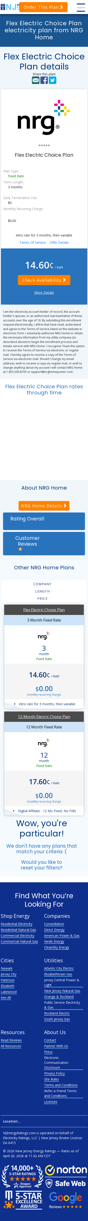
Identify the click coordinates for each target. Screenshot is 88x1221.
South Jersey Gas (57, 1019)
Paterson (8, 980)
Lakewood (9, 991)
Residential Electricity (16, 924)
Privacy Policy (54, 1073)
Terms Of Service (32, 242)
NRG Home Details (44, 506)
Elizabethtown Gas (58, 974)
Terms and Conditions (61, 1085)
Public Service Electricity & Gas (62, 1005)
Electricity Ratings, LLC (20, 1138)
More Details (44, 292)
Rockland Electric (57, 1013)
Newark (6, 968)
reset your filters (40, 868)
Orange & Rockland (59, 996)
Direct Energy (54, 929)
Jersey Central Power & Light (61, 982)
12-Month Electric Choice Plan (44, 716)
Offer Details (59, 242)
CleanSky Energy (56, 947)
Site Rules (51, 1079)
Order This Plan (43, 7)
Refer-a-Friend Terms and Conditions (60, 1093)
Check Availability (44, 280)
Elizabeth (7, 986)
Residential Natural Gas (18, 929)
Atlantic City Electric (59, 968)
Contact (50, 1040)
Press (48, 1052)
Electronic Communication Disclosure (56, 1062)
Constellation (54, 924)
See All (6, 997)
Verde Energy (54, 941)
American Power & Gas (62, 935)
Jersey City (8, 974)
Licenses (50, 1101)
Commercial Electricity (17, 935)
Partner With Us (56, 1046)
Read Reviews (11, 1040)
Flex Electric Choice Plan (44, 609)
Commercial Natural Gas (19, 941)
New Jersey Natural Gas (62, 990)
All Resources (11, 1046)
